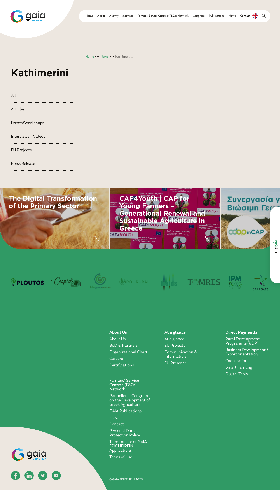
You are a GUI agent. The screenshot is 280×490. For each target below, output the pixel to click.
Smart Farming (238, 367)
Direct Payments (241, 332)
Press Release (23, 163)
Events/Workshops (27, 123)
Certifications (121, 365)
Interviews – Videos (28, 136)
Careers (116, 359)
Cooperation (236, 361)
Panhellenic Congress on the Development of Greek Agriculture (129, 400)
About (101, 16)
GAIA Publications (125, 411)
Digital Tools (236, 374)
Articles (17, 109)
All (13, 96)
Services (128, 16)
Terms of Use (120, 457)
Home (89, 16)
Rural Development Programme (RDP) (242, 341)
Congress (199, 16)
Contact (245, 16)
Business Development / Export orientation (246, 352)
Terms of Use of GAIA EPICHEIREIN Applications (128, 446)
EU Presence (175, 363)
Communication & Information (180, 354)
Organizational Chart (128, 352)
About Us (118, 332)
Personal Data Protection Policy (124, 433)
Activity (114, 16)
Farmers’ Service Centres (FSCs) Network (163, 16)
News (232, 16)
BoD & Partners (123, 345)
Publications (216, 16)
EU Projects (21, 150)
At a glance (175, 332)
